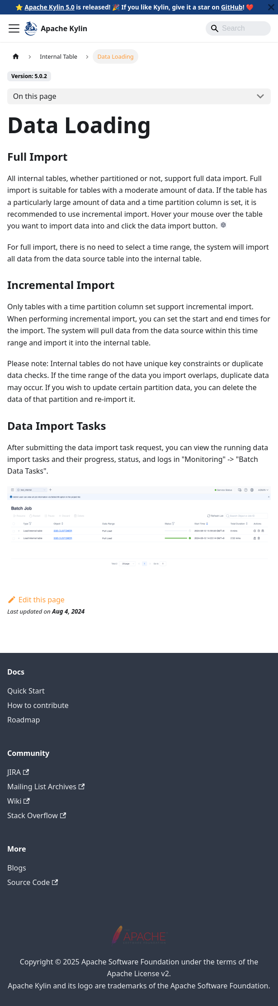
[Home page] (15, 56)
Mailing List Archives (46, 787)
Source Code (32, 882)
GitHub (232, 7)
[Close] (271, 7)
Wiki (18, 801)
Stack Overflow (36, 815)
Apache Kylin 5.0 (49, 7)
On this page (35, 96)
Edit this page (36, 600)
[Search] (238, 28)
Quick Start (26, 691)
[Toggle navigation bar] (14, 28)
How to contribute (38, 705)
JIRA (18, 772)
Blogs (16, 868)
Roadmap (23, 720)
